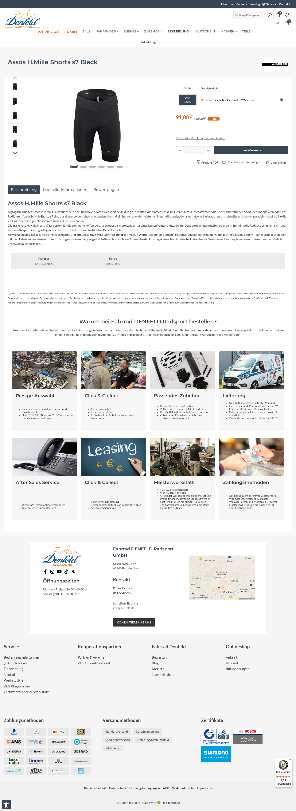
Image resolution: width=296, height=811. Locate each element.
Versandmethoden (122, 720)
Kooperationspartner (100, 646)
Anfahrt (231, 657)
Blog (155, 663)
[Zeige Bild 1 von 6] (74, 167)
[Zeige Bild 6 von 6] (119, 167)
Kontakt (284, 4)
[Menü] (290, 760)
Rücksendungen (237, 669)
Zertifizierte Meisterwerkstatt (26, 692)
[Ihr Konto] (277, 23)
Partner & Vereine (91, 657)
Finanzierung (13, 669)
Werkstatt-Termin (17, 680)
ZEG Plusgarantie (17, 686)
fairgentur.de (171, 802)
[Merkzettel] (286, 14)
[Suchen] (270, 15)
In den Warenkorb (251, 150)
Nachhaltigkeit (163, 675)
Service (271, 4)
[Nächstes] (15, 153)
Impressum (204, 788)
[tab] (24, 189)
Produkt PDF (208, 162)
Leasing (255, 4)
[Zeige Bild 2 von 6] (83, 167)
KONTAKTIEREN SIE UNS (134, 622)
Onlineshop (238, 646)
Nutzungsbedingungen (144, 788)
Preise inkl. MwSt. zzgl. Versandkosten (200, 138)
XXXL (187, 100)
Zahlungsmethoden (24, 720)
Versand (232, 663)
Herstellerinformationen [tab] (65, 189)
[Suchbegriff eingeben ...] (249, 15)
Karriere (158, 669)
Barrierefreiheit (95, 788)
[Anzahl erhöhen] (208, 150)
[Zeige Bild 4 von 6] (101, 167)
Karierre (241, 4)
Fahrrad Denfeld (169, 646)
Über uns (227, 4)
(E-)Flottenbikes (15, 663)
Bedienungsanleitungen (21, 657)
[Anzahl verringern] (180, 150)
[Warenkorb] (286, 23)
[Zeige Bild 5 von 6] (110, 167)
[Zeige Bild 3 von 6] (92, 167)
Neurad (9, 675)
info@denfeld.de (123, 608)
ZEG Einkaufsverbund (94, 663)
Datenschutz (117, 788)
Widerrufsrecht (183, 788)
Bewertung (160, 657)
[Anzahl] (194, 150)
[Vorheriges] (15, 78)
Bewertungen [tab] (106, 189)
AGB (166, 788)
